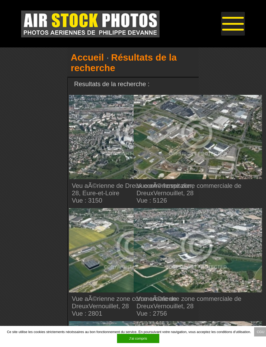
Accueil (87, 57)
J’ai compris (138, 338)
